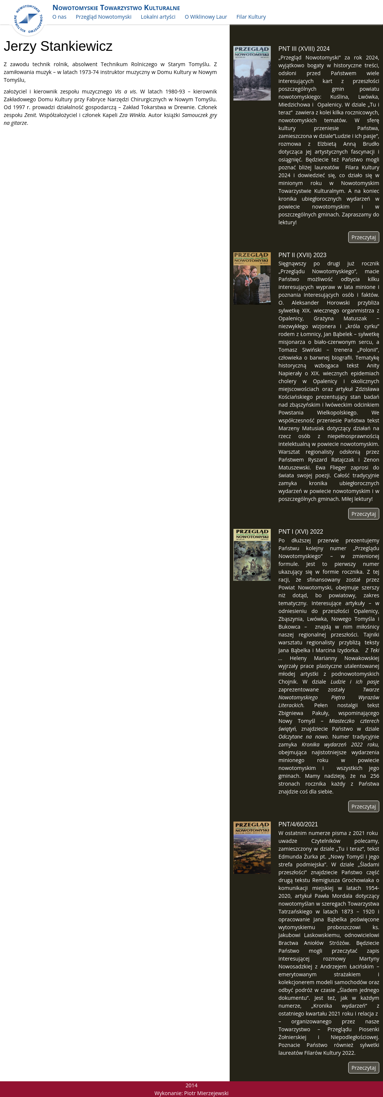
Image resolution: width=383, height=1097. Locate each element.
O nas (59, 16)
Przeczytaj (364, 237)
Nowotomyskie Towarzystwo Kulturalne (116, 7)
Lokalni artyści (158, 16)
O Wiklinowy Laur (206, 16)
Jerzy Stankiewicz (58, 46)
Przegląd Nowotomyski (104, 16)
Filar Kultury (251, 16)
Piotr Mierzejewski (206, 1093)
